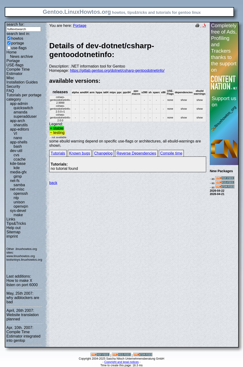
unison (19, 202)
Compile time (171, 153)
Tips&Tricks (16, 223)
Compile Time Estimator (18, 71)
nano (18, 138)
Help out (13, 228)
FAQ (10, 91)
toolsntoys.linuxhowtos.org (24, 259)
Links (10, 219)
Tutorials (58, 153)
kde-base (18, 163)
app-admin (19, 104)
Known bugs (79, 153)
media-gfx (18, 172)
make (18, 215)
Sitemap (13, 232)
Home (11, 52)
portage (17, 43)
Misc (10, 78)
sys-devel (18, 211)
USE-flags (15, 65)
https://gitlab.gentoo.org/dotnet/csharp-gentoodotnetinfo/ (117, 71)
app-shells (18, 142)
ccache (20, 159)
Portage (13, 61)
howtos (17, 38)
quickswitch (23, 108)
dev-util (16, 151)
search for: (15, 24)
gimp (18, 176)
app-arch (17, 121)
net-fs (14, 181)
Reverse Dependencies (136, 153)
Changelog (103, 153)
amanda (20, 112)
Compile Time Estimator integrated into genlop (23, 336)
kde (17, 168)
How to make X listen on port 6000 (22, 283)
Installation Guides (22, 82)
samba (19, 185)
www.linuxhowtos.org (20, 256)
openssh (21, 193)
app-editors (19, 129)
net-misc (17, 189)
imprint (12, 236)
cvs (16, 155)
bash (18, 146)
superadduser (25, 116)
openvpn (21, 206)
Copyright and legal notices (121, 362)
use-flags (19, 48)
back (53, 183)
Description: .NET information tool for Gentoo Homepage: (127, 56)
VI (15, 134)
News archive (21, 56)
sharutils (21, 125)
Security (13, 86)
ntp (16, 198)
